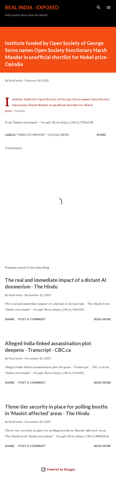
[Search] (98, 7)
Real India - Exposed (32, 7)
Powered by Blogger (58, 469)
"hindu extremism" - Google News (43, 134)
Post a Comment (31, 319)
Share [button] (101, 134)
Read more (102, 319)
